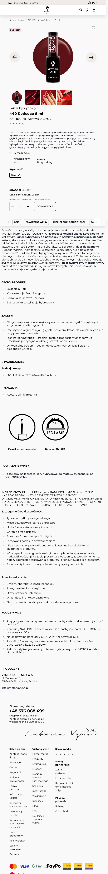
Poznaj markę (40, 754)
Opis (16, 222)
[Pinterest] (73, 754)
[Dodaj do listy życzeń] (94, 28)
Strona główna (17, 20)
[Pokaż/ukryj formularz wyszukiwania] (81, 10)
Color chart (61, 811)
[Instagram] (56, 755)
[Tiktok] (68, 755)
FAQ (34, 811)
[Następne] (91, 57)
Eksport (37, 769)
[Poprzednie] (14, 57)
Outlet (13, 767)
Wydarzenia (39, 796)
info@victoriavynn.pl (15, 688)
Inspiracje (38, 801)
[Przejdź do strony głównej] (47, 10)
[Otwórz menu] (12, 10)
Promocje (15, 762)
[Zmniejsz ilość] (12, 206)
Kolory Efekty (17, 840)
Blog (35, 806)
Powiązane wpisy (36, 222)
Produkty (37, 759)
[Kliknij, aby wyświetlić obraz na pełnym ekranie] (53, 57)
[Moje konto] (87, 10)
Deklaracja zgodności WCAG (38, 819)
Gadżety (14, 854)
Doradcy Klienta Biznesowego (40, 777)
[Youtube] (64, 755)
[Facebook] (60, 755)
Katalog (59, 806)
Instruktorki (39, 791)
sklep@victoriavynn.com (23, 715)
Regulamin (16, 772)
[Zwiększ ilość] (28, 206)
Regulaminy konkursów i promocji (16, 824)
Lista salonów (63, 778)
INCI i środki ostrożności (69, 222)
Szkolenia (38, 786)
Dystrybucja (39, 764)
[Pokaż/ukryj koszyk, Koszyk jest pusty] (94, 10)
